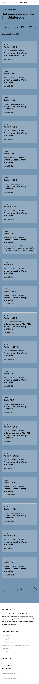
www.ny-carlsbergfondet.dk (10, 678)
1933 (30, 27)
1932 (23, 27)
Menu (3, 2)
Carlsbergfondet (6, 635)
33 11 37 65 (6, 671)
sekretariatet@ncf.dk (9, 673)
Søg (35, 2)
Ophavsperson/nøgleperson (14, 51)
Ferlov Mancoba (19, 3)
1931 (16, 27)
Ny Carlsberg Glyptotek (8, 642)
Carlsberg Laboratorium (8, 651)
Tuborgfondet (5, 648)
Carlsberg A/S (5, 639)
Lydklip (6, 44)
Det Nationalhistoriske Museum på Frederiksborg (15, 645)
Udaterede (7, 27)
